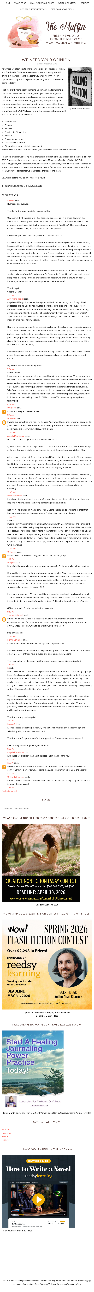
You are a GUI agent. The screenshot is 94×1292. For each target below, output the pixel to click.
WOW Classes (36, 186)
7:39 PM (11, 720)
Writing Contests (67, 3)
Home (7, 3)
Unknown (11, 407)
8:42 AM (11, 404)
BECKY (10, 763)
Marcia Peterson (15, 495)
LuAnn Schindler (14, 639)
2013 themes (10, 186)
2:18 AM (11, 787)
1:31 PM (11, 559)
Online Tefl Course (15, 777)
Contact (85, 3)
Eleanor (10, 200)
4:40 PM (11, 759)
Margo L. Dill (23, 186)
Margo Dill (12, 562)
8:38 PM (11, 749)
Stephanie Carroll (15, 615)
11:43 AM (11, 492)
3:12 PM (11, 664)
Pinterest (6, 1140)
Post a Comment (9, 791)
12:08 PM (11, 516)
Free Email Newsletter (62, 9)
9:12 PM (11, 611)
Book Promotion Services (33, 9)
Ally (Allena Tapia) (15, 299)
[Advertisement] (47, 1256)
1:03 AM (11, 295)
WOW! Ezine (20, 3)
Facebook (6, 1129)
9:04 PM (11, 773)
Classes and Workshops (42, 3)
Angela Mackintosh (16, 436)
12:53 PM (11, 548)
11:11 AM (11, 636)
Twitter (5, 1136)
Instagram (6, 1133)
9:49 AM (11, 414)
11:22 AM (11, 432)
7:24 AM (11, 369)
